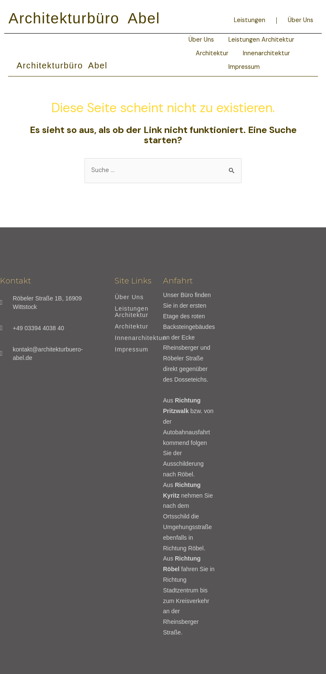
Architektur (212, 53)
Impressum (244, 67)
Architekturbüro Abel (84, 18)
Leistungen (249, 20)
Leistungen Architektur (261, 40)
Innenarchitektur (266, 53)
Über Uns (300, 20)
